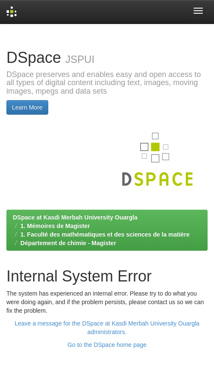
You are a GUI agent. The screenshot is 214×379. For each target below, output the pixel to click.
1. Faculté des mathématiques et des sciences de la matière (105, 234)
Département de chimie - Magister (68, 243)
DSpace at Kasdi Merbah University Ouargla (75, 217)
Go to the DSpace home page (107, 344)
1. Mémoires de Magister (55, 225)
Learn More (27, 107)
